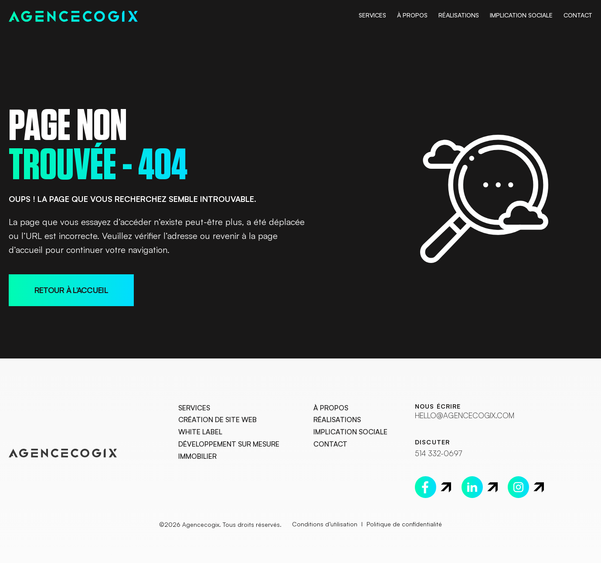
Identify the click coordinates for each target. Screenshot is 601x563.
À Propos (412, 15)
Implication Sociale (521, 15)
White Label (200, 432)
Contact (578, 15)
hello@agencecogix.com (461, 415)
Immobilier (197, 456)
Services (372, 15)
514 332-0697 (437, 452)
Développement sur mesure (228, 444)
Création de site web (217, 420)
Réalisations (458, 15)
